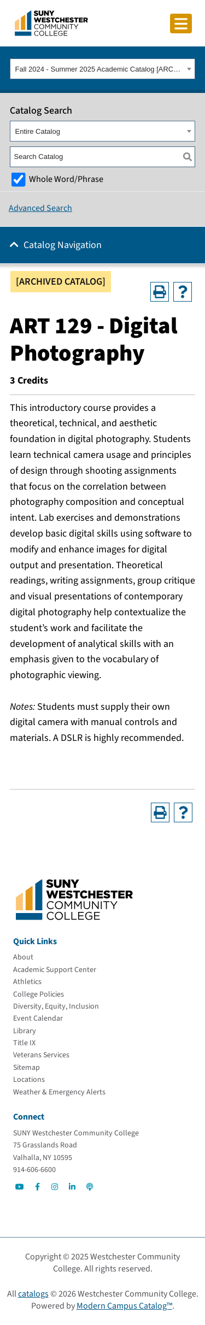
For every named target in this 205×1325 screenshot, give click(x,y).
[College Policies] (38, 994)
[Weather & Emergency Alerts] (59, 1092)
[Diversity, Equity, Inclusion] (56, 1006)
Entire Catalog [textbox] (37, 131)
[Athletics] (27, 981)
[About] (23, 957)
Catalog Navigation (63, 245)
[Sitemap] (26, 1067)
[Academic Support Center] (54, 969)
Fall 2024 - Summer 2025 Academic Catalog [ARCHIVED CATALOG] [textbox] (99, 69)
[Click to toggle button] (181, 23)
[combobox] (102, 68)
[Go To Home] (51, 22)
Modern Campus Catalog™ (124, 1306)
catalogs (33, 1294)
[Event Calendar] (38, 1018)
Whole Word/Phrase (66, 179)
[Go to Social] (19, 1187)
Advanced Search (40, 208)
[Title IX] (24, 1043)
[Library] (24, 1031)
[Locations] (29, 1079)
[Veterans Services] (41, 1055)
